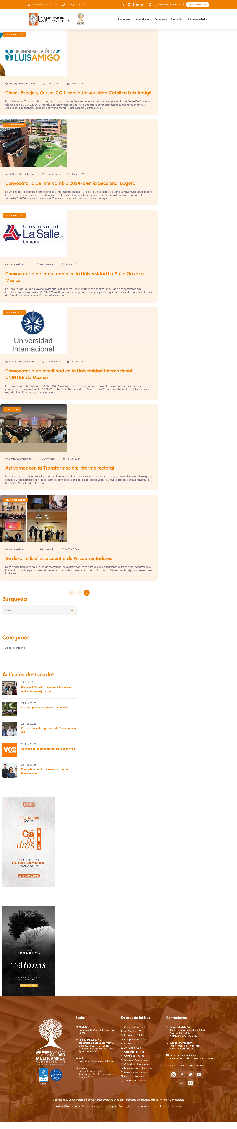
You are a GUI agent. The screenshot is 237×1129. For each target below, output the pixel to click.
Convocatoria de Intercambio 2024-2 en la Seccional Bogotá (71, 190)
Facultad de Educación (15, 506)
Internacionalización (14, 34)
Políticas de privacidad (140, 1106)
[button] (122, 4)
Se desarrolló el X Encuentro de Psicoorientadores (59, 565)
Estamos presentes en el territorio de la (44, 714)
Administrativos (12, 416)
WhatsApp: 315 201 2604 (182, 1055)
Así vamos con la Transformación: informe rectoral (60, 474)
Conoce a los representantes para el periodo (48, 755)
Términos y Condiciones (170, 1106)
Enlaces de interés (169, 4)
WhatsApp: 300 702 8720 (183, 1042)
